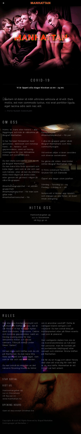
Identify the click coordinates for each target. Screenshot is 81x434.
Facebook (65, 170)
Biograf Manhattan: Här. (60, 164)
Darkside (62, 173)
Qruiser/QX (47, 173)
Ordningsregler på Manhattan (14, 423)
